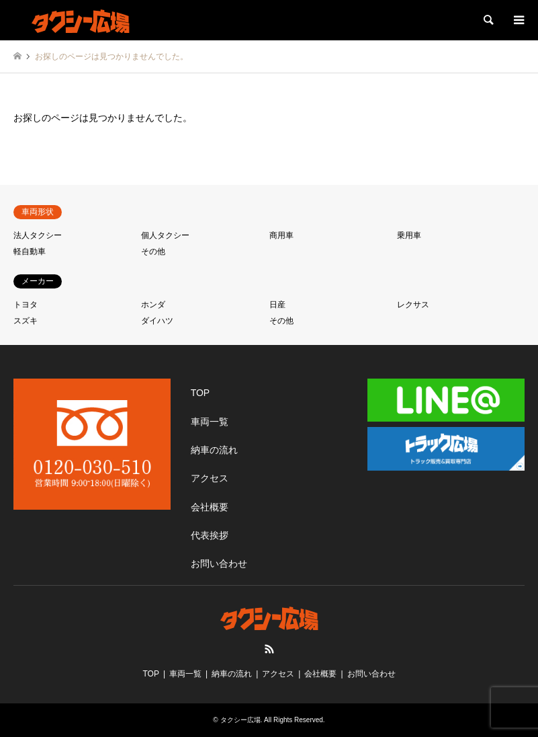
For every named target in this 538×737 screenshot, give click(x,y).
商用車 (281, 235)
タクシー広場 (240, 720)
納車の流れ (214, 449)
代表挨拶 (209, 535)
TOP (200, 392)
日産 (277, 304)
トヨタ (25, 304)
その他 (153, 251)
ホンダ (153, 304)
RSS (269, 649)
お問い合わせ (219, 563)
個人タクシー (165, 235)
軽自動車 (29, 251)
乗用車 (409, 235)
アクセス (209, 478)
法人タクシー (37, 235)
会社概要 (209, 507)
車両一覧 (209, 421)
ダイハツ (157, 320)
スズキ (25, 320)
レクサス (413, 304)
